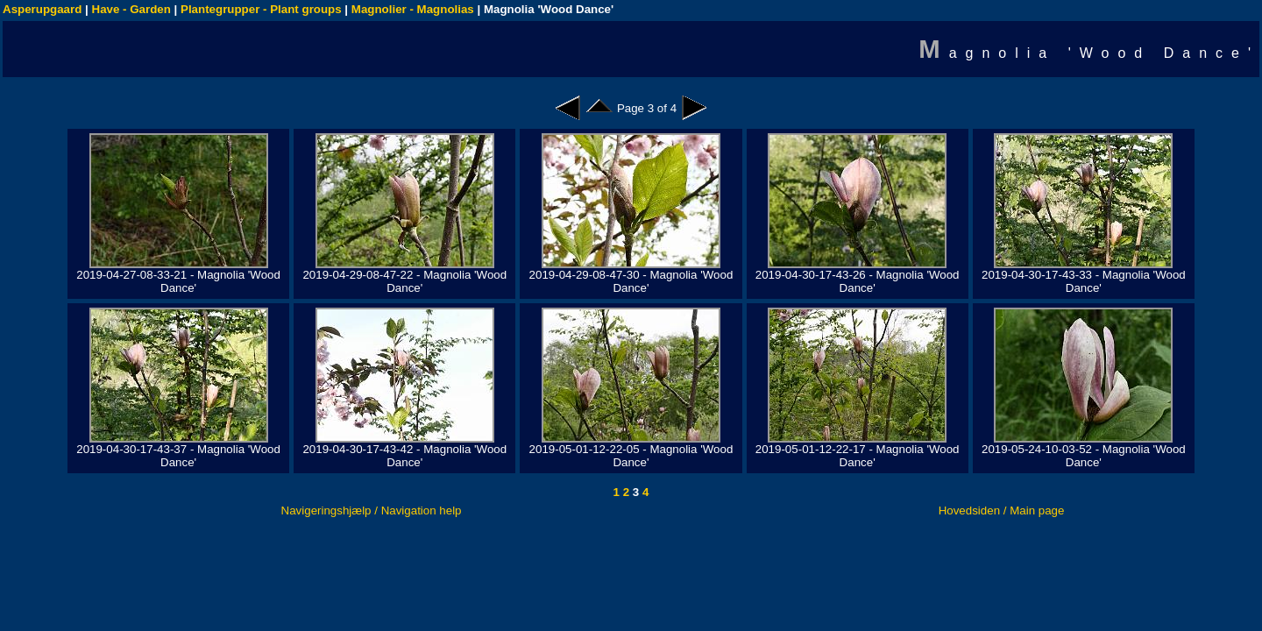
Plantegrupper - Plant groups (261, 9)
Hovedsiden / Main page (1002, 510)
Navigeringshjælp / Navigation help (371, 510)
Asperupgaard (42, 9)
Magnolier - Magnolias (412, 9)
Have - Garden (131, 9)
